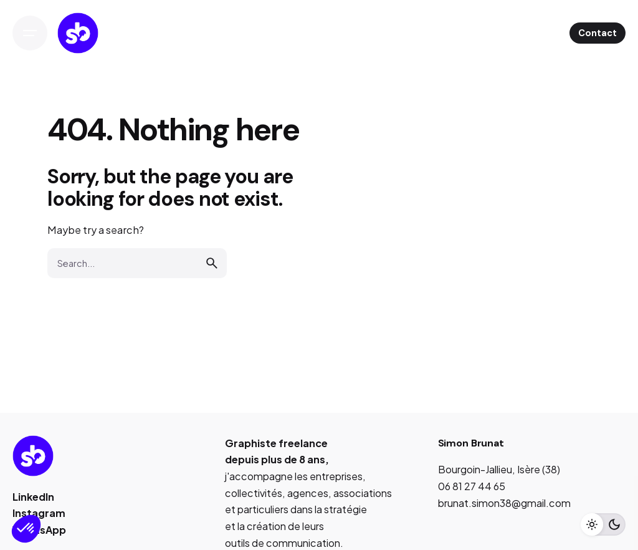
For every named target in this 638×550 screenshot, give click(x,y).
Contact (597, 33)
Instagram (38, 512)
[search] (212, 263)
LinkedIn (33, 496)
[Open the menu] (29, 33)
